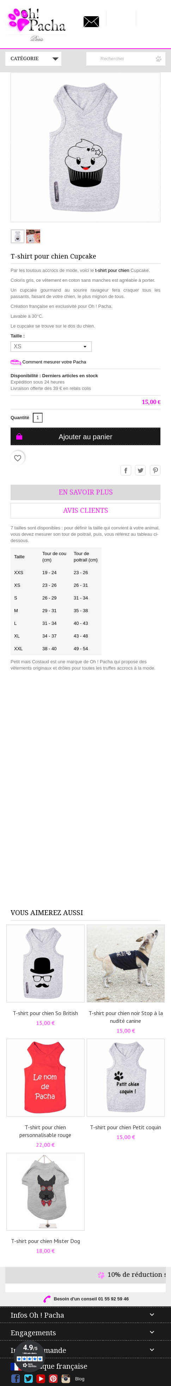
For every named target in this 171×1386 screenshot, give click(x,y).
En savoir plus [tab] (86, 492)
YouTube (40, 1378)
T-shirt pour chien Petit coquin (125, 1127)
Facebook (15, 1378)
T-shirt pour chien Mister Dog (45, 1240)
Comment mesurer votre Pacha (48, 362)
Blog (79, 1378)
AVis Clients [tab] (85, 510)
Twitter (28, 1378)
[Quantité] (38, 418)
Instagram (65, 1378)
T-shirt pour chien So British (45, 1013)
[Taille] (51, 346)
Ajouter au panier (85, 437)
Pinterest (155, 470)
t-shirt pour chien (112, 270)
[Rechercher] (126, 59)
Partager (126, 470)
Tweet (140, 470)
